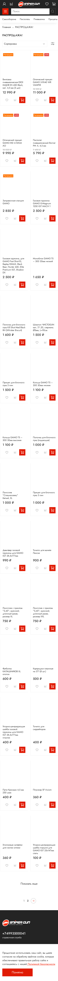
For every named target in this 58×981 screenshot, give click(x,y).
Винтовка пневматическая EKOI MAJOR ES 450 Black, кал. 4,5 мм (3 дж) (13, 83)
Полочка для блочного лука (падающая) (44, 439)
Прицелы (52, 19)
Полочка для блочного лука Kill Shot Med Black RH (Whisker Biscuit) (14, 327)
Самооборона (9, 19)
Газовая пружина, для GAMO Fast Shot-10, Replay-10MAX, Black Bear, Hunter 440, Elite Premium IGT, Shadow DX (13, 265)
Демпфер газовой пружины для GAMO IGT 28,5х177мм (13, 553)
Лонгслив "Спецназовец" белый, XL (10, 495)
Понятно (17, 972)
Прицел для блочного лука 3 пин (44, 494)
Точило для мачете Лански (42, 552)
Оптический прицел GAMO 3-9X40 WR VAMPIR (42, 82)
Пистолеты (25, 19)
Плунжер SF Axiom (42, 789)
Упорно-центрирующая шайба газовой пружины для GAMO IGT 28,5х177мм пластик (14, 732)
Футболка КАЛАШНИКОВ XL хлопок (12, 671)
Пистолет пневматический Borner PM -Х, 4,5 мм (44, 143)
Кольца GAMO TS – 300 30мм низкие (43, 384)
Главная (6, 27)
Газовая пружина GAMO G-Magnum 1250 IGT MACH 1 (42, 203)
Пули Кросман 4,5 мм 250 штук (13, 791)
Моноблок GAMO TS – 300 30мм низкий (43, 260)
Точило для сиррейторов (39, 728)
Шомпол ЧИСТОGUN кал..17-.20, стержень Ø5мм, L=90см (43, 327)
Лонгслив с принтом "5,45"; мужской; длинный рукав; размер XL (12, 612)
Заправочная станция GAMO (13, 202)
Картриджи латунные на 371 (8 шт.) (43, 670)
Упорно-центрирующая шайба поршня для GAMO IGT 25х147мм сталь (44, 849)
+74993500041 (14, 933)
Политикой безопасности (41, 964)
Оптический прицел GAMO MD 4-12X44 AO (12, 143)
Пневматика (39, 19)
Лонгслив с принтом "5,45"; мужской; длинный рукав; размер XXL (43, 612)
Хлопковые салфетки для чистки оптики (12, 846)
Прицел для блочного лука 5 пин (13, 384)
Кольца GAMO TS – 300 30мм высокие (12, 439)
